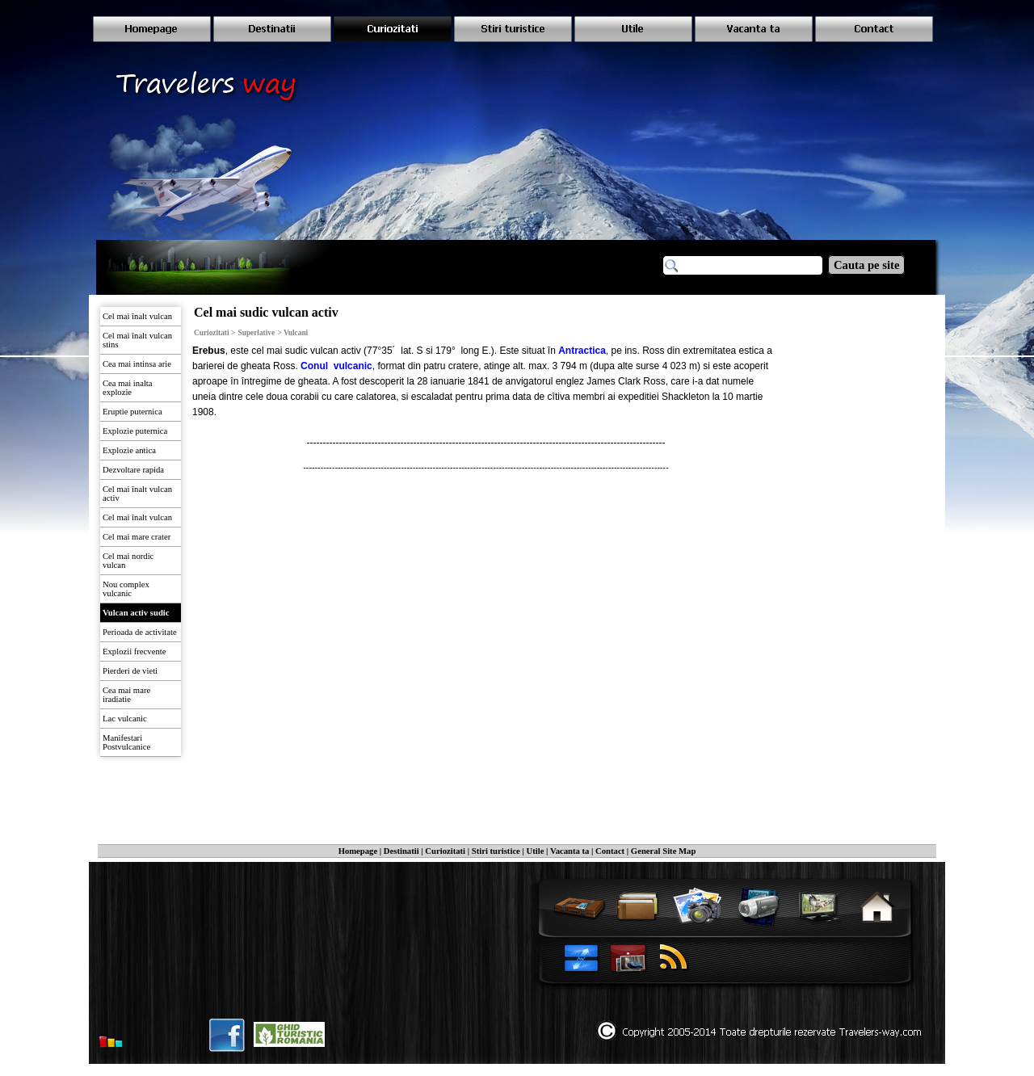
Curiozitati (445, 851)
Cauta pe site (866, 264)
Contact (609, 851)
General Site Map (663, 851)
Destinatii (401, 851)
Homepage (358, 851)
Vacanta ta (569, 851)
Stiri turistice (496, 851)
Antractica (582, 350)
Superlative (256, 333)
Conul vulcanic (336, 366)
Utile (535, 851)
